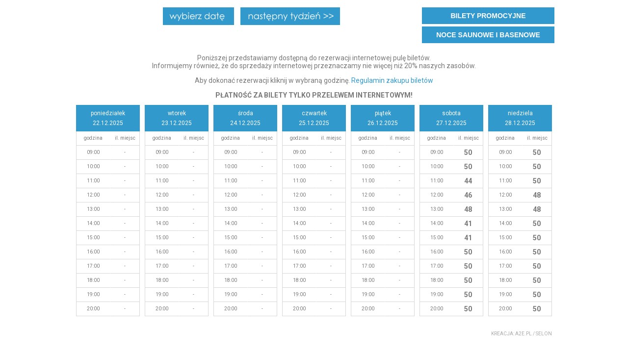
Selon (544, 333)
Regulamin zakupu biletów (392, 80)
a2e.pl (523, 333)
